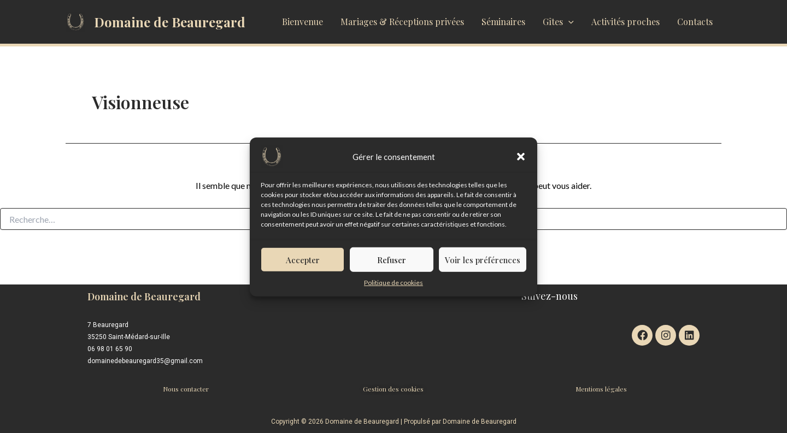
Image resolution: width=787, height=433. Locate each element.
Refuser (391, 264)
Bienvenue (302, 21)
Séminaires (503, 21)
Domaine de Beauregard (169, 22)
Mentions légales (601, 388)
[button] (520, 161)
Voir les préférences (482, 264)
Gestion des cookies (393, 388)
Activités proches (625, 21)
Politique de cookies (393, 287)
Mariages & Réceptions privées (402, 21)
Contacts (695, 21)
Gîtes (558, 22)
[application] (568, 22)
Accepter (303, 264)
